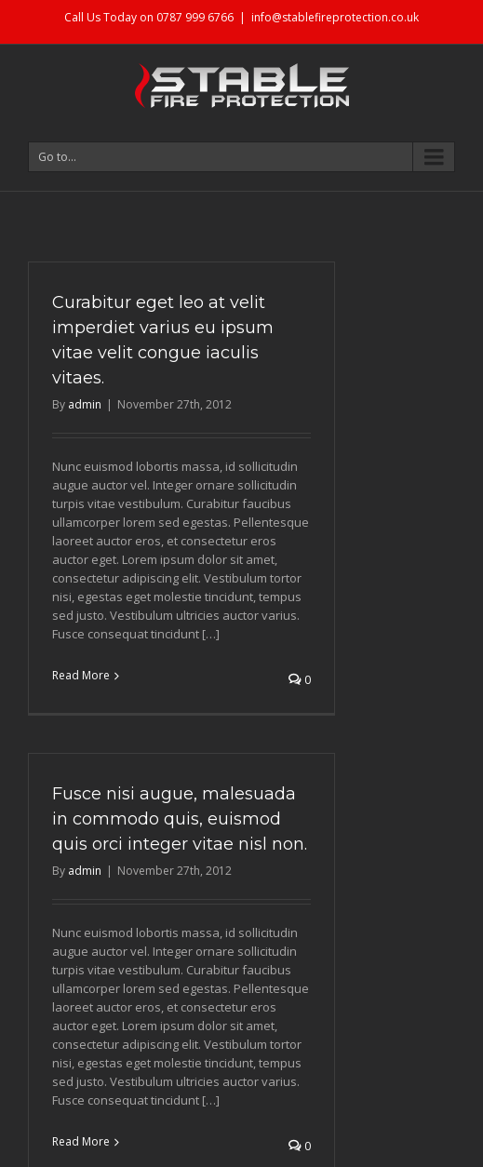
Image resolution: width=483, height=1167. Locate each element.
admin (84, 404)
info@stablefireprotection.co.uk (335, 17)
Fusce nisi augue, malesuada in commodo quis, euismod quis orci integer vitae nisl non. (179, 819)
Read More (81, 675)
